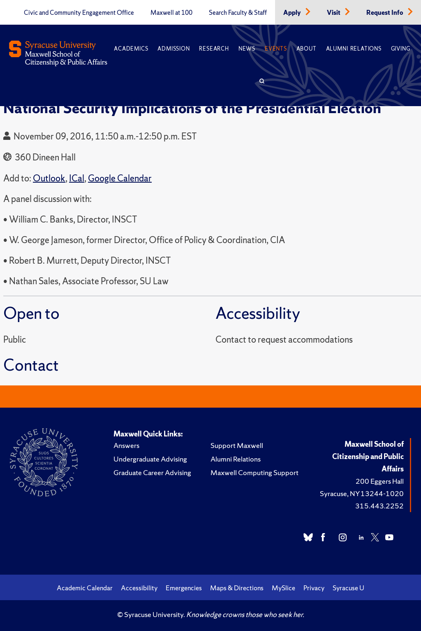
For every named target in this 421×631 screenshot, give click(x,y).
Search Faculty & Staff (238, 13)
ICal (76, 178)
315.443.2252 (379, 505)
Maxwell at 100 (171, 13)
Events (276, 48)
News (246, 48)
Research (214, 48)
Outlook (49, 178)
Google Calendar (120, 178)
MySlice (283, 587)
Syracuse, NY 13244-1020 (362, 493)
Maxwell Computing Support (254, 472)
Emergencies (184, 587)
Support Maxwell (236, 445)
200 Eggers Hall (380, 481)
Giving (400, 48)
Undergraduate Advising (150, 459)
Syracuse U (348, 587)
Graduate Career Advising (152, 472)
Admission (173, 48)
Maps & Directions (237, 587)
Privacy (313, 587)
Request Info (385, 13)
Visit (334, 13)
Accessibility (139, 587)
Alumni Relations (354, 48)
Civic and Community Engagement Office (79, 13)
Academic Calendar (85, 587)
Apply (292, 13)
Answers (126, 445)
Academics (131, 48)
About (306, 48)
